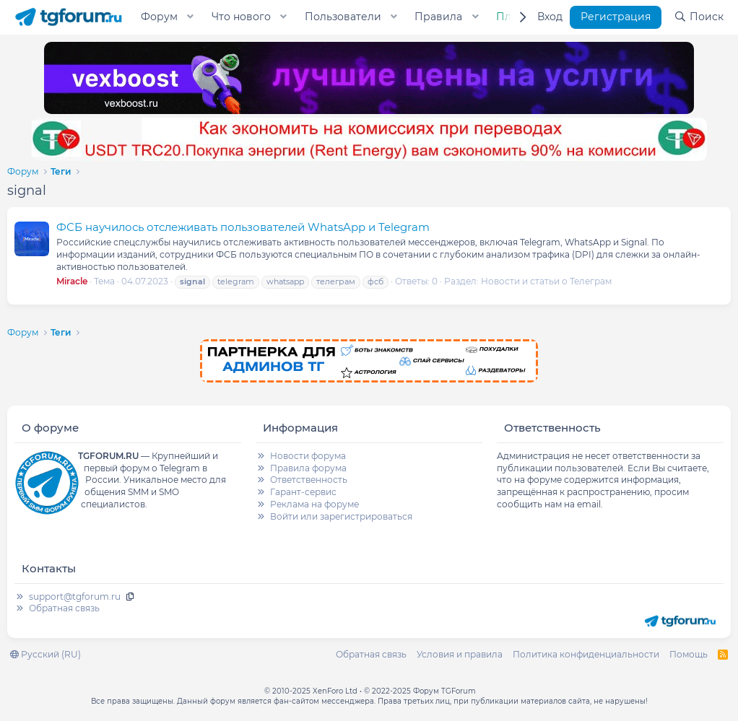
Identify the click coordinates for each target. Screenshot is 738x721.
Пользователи (343, 16)
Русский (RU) (45, 654)
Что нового (241, 16)
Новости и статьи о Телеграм (546, 281)
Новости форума (308, 455)
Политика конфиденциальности (586, 654)
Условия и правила (460, 654)
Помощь (688, 654)
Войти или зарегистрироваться (341, 516)
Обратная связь (64, 608)
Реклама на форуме (314, 504)
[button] (191, 17)
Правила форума (308, 468)
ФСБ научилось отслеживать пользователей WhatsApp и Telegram (243, 227)
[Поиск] (699, 17)
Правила (438, 16)
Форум (159, 16)
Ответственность (308, 479)
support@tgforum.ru (75, 596)
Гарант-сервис (303, 491)
